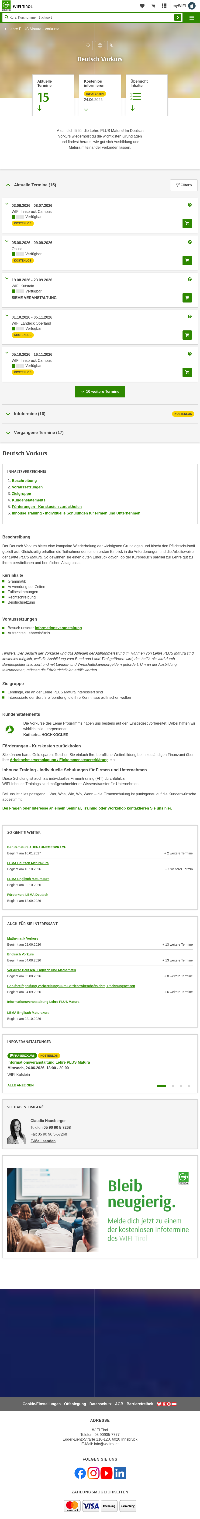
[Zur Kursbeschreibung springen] (147, 95)
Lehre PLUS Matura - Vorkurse (33, 29)
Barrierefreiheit (140, 1404)
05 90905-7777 (107, 1435)
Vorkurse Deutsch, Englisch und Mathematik (41, 970)
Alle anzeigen (20, 1085)
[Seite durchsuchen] (92, 17)
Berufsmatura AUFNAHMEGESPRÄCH (36, 847)
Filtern (184, 185)
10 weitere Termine (101, 390)
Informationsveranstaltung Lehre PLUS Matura (43, 1002)
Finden (177, 17)
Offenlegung (75, 1404)
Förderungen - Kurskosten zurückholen (47, 507)
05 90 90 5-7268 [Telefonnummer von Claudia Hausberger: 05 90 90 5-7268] (57, 1127)
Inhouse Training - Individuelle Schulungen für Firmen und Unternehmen (76, 513)
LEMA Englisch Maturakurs (28, 879)
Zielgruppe (21, 494)
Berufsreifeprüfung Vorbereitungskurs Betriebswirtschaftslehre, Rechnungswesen (71, 986)
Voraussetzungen (27, 487)
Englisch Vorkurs (20, 954)
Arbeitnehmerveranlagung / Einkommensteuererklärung (59, 760)
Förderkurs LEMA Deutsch (27, 895)
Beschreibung (24, 481)
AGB (119, 1404)
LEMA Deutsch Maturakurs (28, 863)
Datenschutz (101, 1404)
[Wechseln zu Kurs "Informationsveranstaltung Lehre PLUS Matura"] (161, 1086)
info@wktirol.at (106, 1444)
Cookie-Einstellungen (42, 1404)
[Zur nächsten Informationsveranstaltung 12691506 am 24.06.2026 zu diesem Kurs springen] (100, 95)
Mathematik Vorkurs (22, 938)
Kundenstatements (28, 500)
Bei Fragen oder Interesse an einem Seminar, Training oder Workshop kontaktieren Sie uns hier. (87, 808)
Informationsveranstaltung (58, 628)
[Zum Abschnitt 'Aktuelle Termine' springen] (53, 95)
